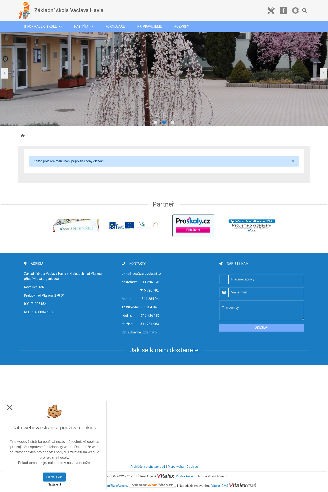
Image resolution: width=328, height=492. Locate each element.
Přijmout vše (54, 477)
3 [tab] (172, 122)
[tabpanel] (164, 73)
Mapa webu (176, 467)
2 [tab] (164, 122)
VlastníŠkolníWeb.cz (138, 486)
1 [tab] (156, 122)
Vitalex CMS (219, 486)
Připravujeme (149, 26)
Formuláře (115, 26)
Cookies (192, 467)
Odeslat (262, 327)
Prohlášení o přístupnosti (147, 467)
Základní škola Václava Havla (69, 10)
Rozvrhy (181, 26)
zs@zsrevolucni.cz (147, 274)
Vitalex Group (185, 476)
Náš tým (83, 26)
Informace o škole (43, 26)
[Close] (293, 161)
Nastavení (54, 484)
